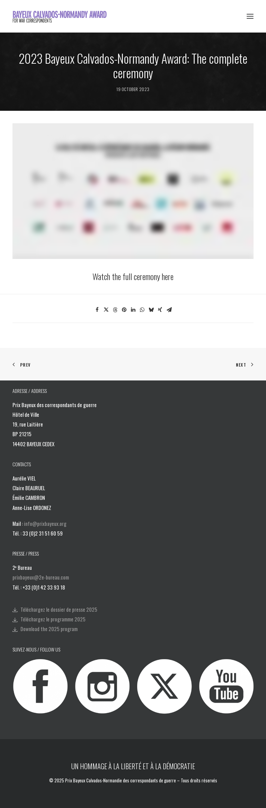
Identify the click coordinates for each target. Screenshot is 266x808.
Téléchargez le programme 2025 (53, 619)
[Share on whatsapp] (142, 310)
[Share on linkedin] (133, 310)
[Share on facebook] (97, 310)
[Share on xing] (160, 310)
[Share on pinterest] (124, 310)
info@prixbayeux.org (45, 523)
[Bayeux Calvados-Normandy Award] (61, 16)
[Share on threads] (115, 310)
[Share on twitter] (106, 310)
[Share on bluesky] (151, 310)
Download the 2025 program (49, 628)
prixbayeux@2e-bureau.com (40, 577)
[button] (250, 16)
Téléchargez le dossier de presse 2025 (58, 609)
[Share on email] (169, 310)
